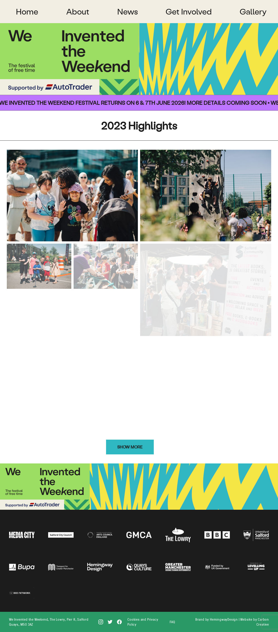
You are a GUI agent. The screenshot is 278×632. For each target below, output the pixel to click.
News (127, 11)
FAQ (172, 622)
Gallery (253, 11)
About (77, 11)
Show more (130, 447)
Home (27, 11)
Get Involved (189, 11)
